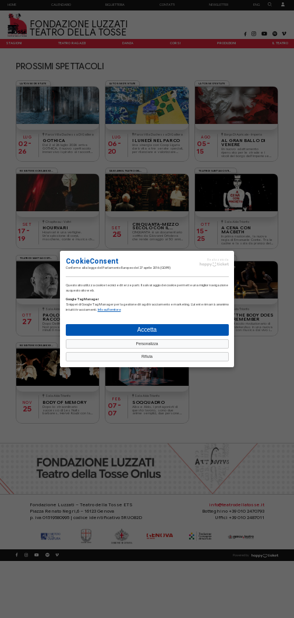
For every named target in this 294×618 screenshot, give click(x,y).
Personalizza (147, 344)
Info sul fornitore (109, 309)
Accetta (147, 329)
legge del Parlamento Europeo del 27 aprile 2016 (124, 267)
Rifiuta (147, 356)
